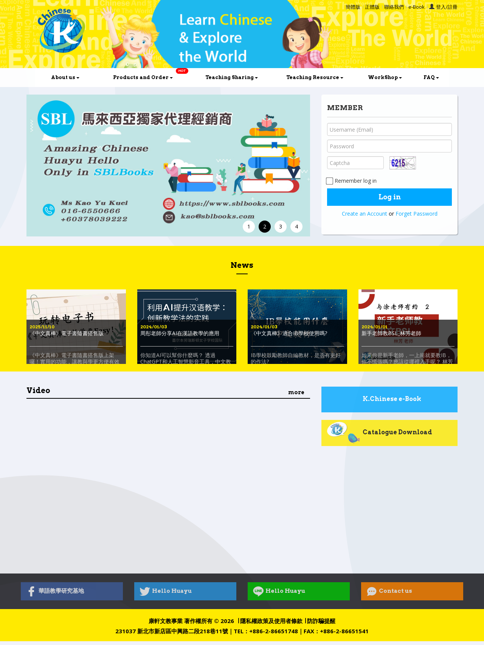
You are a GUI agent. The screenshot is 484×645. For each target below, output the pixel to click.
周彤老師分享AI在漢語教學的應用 (179, 333)
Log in (390, 197)
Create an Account (364, 213)
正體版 (372, 6)
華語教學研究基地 (55, 591)
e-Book (416, 6)
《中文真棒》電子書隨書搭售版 (66, 333)
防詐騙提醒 (321, 621)
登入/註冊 (447, 6)
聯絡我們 (394, 6)
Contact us (389, 591)
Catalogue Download (379, 432)
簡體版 (353, 6)
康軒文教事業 (166, 621)
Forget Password (416, 213)
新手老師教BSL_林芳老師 (391, 333)
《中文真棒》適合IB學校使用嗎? (289, 333)
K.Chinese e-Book (374, 399)
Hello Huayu (166, 591)
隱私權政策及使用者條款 (271, 621)
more (296, 392)
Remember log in (352, 180)
